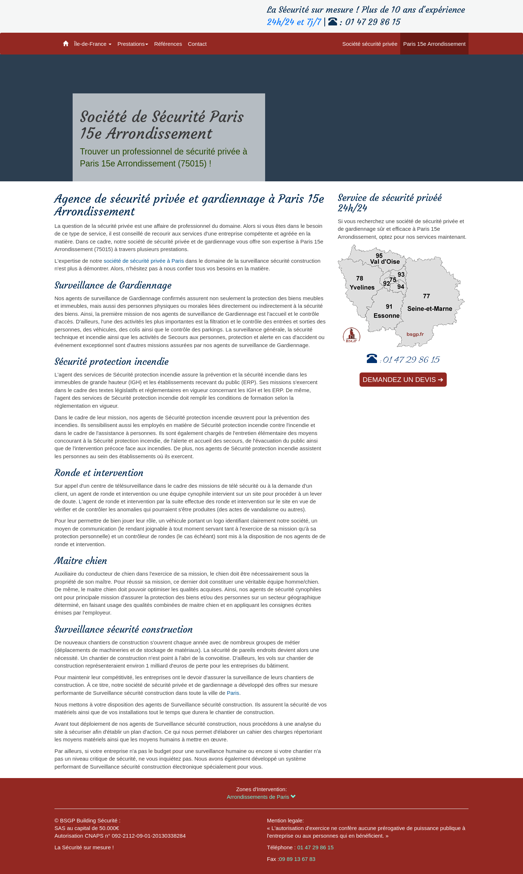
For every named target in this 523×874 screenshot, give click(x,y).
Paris (233, 693)
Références (168, 44)
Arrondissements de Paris (261, 797)
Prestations (132, 44)
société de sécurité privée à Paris (144, 261)
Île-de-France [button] (93, 44)
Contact (197, 44)
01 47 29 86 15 (411, 361)
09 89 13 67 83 (297, 859)
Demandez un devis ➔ (403, 379)
